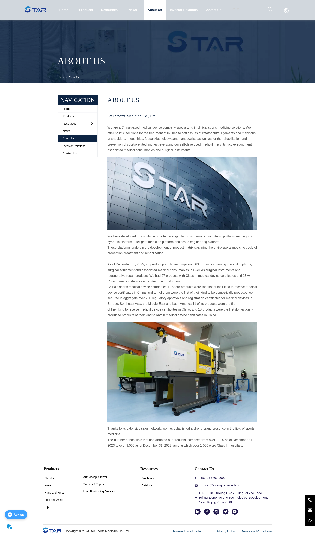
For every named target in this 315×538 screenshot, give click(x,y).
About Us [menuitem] (155, 10)
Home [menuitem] (63, 10)
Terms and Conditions (257, 531)
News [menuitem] (132, 10)
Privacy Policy (226, 531)
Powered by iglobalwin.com (191, 531)
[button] (86, 10)
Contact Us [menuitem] (212, 10)
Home (60, 77)
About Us (74, 77)
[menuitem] (86, 10)
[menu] (138, 10)
